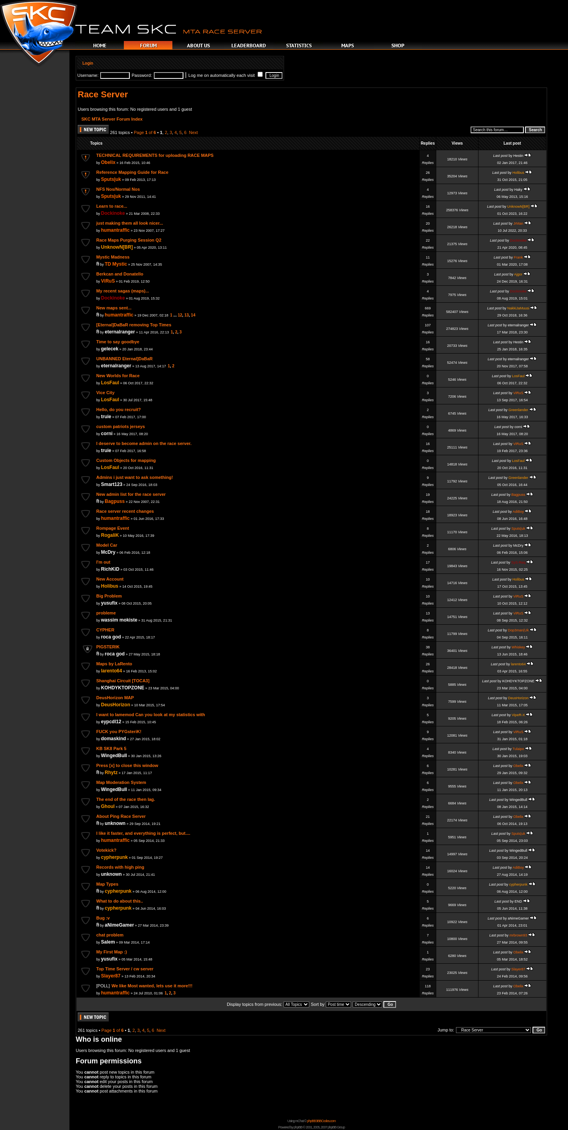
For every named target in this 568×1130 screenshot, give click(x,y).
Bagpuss (115, 501)
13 (186, 315)
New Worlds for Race (118, 375)
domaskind (113, 738)
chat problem (109, 935)
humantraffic (115, 230)
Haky (518, 190)
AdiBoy (518, 512)
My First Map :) (111, 951)
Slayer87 (110, 976)
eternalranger (120, 332)
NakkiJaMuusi (518, 308)
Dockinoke (113, 213)
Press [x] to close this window (127, 765)
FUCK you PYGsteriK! (118, 731)
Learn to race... (111, 206)
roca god (111, 637)
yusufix (109, 603)
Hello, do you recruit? (118, 409)
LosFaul (110, 382)
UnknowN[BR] (518, 207)
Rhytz (111, 772)
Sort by (331, 1004)
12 (180, 315)
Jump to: (445, 1030)
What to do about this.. (119, 901)
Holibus (518, 173)
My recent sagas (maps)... (122, 291)
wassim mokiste (119, 620)
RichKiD (110, 569)
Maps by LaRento (114, 663)
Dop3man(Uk (518, 630)
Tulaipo (518, 749)
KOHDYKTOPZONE (122, 688)
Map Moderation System (121, 782)
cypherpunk (114, 857)
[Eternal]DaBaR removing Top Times (133, 324)
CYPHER (105, 629)
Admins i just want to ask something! (134, 477)
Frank (518, 257)
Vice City (105, 392)
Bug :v (103, 918)
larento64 (111, 671)
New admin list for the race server (131, 494)
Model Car (106, 545)
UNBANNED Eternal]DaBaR (124, 358)
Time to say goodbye (117, 341)
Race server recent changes (125, 511)
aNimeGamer (119, 925)
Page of (145, 132)
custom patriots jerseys (120, 426)
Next (193, 132)
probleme (106, 613)
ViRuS (108, 281)
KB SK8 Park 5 (111, 748)
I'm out (103, 562)
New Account (109, 579)
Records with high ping (120, 867)
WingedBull (114, 755)
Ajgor (518, 274)
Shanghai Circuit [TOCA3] (122, 680)
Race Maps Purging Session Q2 (128, 240)
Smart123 (111, 484)
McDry (108, 552)
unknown (115, 823)
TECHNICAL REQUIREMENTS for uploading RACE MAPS (154, 155)
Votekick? (106, 850)
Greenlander (518, 410)
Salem (108, 942)
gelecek (109, 349)
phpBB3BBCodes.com (321, 1121)
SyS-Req (518, 562)
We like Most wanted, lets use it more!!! (152, 985)
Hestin (518, 156)
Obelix (108, 162)
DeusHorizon (115, 704)
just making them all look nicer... (129, 223)
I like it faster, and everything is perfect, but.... (143, 833)
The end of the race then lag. (125, 799)
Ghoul (108, 806)
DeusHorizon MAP (115, 697)
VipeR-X (518, 715)
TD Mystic (116, 264)
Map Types (107, 884)
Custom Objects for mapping (126, 460)
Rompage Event (112, 528)
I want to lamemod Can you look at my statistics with (150, 714)
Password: (142, 75)
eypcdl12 (111, 721)
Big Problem (109, 596)
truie (106, 416)
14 (193, 315)
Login (87, 63)
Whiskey (518, 647)
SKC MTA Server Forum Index (111, 119)
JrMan (518, 223)
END (518, 901)
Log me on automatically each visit (226, 75)
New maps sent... (113, 307)
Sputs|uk (111, 179)
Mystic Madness (112, 257)
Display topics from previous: (268, 1004)
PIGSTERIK (108, 646)
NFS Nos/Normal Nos (118, 189)
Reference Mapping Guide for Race (132, 172)
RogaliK (110, 535)
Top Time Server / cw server (124, 968)
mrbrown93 (518, 935)
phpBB (297, 1127)
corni (106, 433)
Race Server (103, 94)
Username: (88, 75)
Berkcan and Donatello (119, 274)
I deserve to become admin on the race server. (144, 443)
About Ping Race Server (121, 816)
